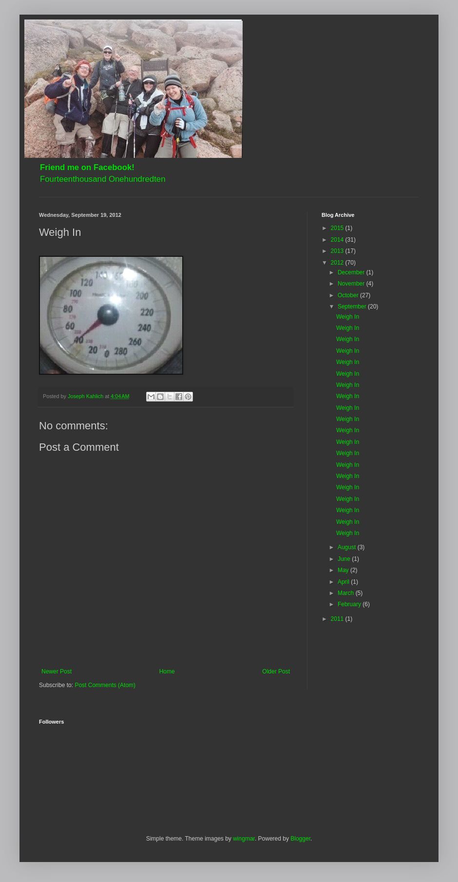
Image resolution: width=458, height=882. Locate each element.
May (344, 570)
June (345, 559)
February (350, 604)
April (344, 581)
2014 (338, 239)
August (348, 547)
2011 (338, 618)
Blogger (300, 838)
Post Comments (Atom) (105, 685)
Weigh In (347, 316)
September (353, 306)
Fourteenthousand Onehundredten (103, 179)
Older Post (276, 671)
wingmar (244, 838)
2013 (338, 251)
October (349, 295)
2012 (338, 262)
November (352, 283)
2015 (338, 228)
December (352, 272)
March (347, 593)
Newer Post (56, 671)
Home (167, 671)
